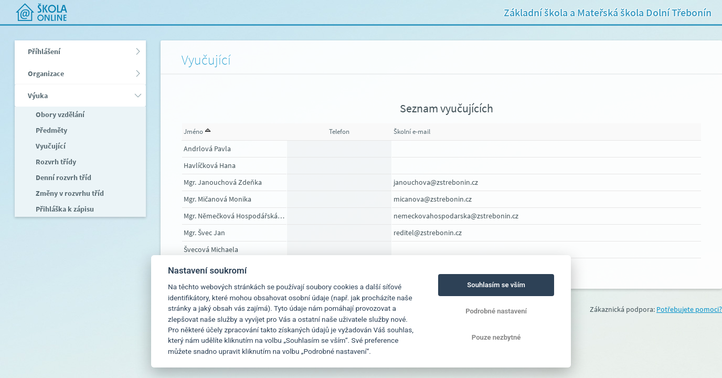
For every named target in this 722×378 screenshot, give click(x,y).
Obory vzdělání (59, 114)
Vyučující (50, 146)
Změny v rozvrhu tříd (69, 193)
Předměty (50, 130)
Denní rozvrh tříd (62, 177)
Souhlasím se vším (496, 285)
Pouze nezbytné (496, 337)
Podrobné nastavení (496, 311)
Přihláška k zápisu (64, 209)
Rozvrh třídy (55, 161)
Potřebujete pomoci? (689, 309)
